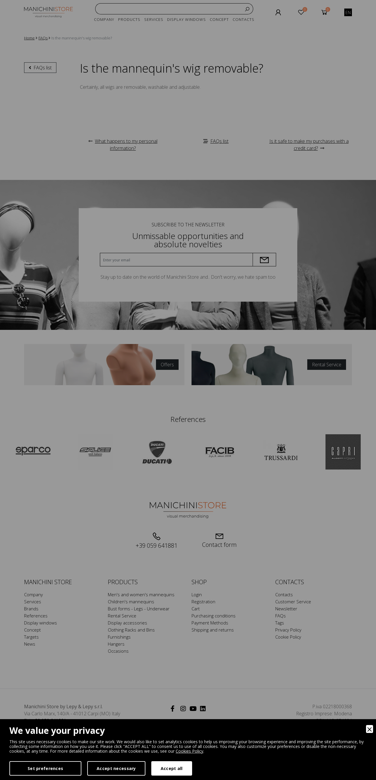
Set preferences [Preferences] (45, 768)
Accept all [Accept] (172, 768)
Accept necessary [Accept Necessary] (116, 768)
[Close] (369, 729)
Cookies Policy (189, 751)
